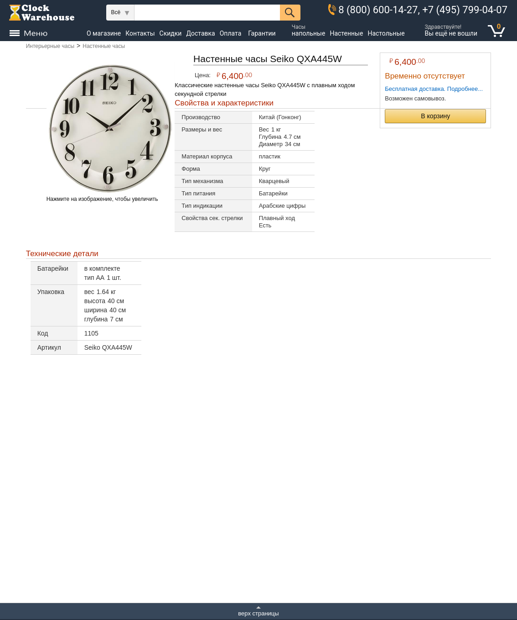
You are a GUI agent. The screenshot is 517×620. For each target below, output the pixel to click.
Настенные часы (104, 46)
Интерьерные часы (50, 46)
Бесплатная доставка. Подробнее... (434, 88)
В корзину (435, 116)
